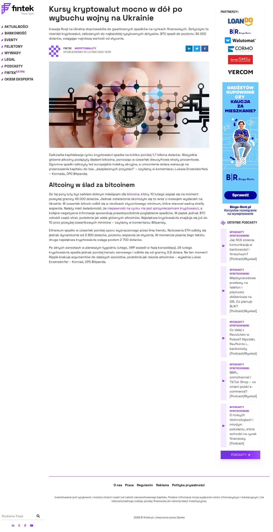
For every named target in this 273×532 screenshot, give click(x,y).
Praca (129, 485)
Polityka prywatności (188, 485)
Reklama (162, 485)
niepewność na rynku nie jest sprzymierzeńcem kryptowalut (153, 208)
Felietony (13, 46)
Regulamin (145, 485)
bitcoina (133, 194)
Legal (9, 59)
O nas (118, 485)
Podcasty (13, 66)
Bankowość (15, 33)
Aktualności (16, 26)
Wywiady (12, 53)
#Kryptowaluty (85, 48)
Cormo (181, 517)
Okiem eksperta (18, 79)
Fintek (14, 72)
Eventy (11, 40)
